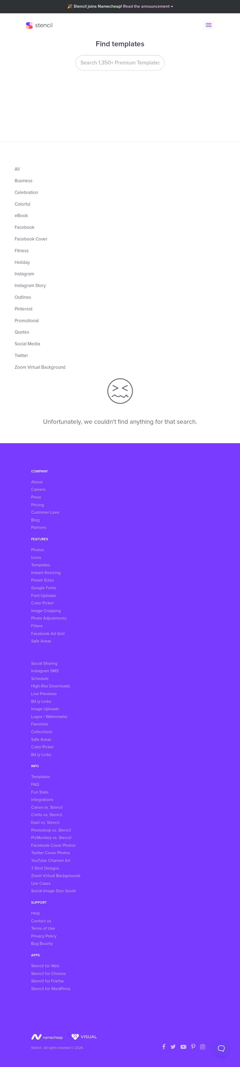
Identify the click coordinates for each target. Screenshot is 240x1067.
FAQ (35, 784)
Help (35, 913)
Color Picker (42, 603)
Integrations (42, 800)
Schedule (40, 678)
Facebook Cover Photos (53, 845)
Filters (37, 626)
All (17, 169)
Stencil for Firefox (47, 981)
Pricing (37, 505)
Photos (37, 550)
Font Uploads (43, 595)
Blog (35, 520)
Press (36, 497)
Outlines (23, 297)
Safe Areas (41, 641)
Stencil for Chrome (48, 973)
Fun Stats (39, 792)
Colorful (22, 204)
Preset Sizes (42, 580)
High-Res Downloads (50, 686)
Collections (41, 732)
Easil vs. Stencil (45, 822)
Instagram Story (30, 286)
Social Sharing (44, 663)
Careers (38, 489)
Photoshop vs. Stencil (51, 830)
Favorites (39, 724)
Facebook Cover (31, 239)
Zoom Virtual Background (40, 367)
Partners (38, 527)
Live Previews (44, 694)
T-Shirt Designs (45, 868)
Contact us (41, 921)
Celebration (26, 192)
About (37, 482)
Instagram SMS (44, 671)
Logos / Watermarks (49, 717)
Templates (40, 565)
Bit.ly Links (41, 701)
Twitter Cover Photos (50, 853)
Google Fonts (43, 588)
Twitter (21, 356)
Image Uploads (45, 709)
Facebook (25, 227)
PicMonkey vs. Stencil (51, 838)
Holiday (22, 262)
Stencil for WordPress (50, 989)
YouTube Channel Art (50, 860)
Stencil (40, 25)
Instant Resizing (46, 573)
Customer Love (45, 512)
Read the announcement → (148, 6)
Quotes (22, 332)
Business (23, 181)
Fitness (22, 251)
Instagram (24, 274)
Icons (36, 557)
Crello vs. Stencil (46, 815)
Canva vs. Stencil (47, 807)
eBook (21, 216)
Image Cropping (46, 611)
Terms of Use (43, 928)
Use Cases (40, 883)
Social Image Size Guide (53, 891)
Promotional (27, 321)
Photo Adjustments (48, 618)
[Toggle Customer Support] (221, 1048)
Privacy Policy (44, 936)
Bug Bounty (42, 943)
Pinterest (23, 309)
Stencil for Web (45, 966)
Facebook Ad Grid (48, 634)
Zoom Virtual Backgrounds (55, 876)
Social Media (27, 344)
